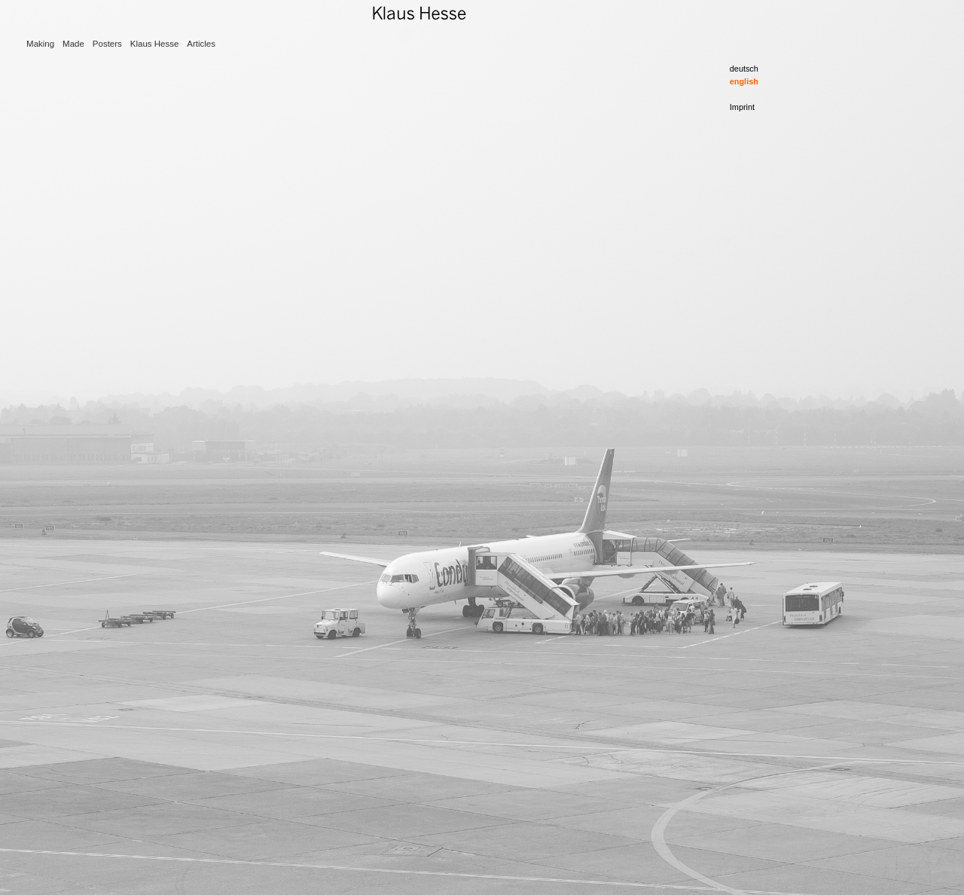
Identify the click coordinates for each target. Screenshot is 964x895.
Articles (201, 43)
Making (40, 43)
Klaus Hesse (154, 43)
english (744, 81)
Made (73, 43)
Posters (107, 43)
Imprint (742, 106)
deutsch (744, 68)
